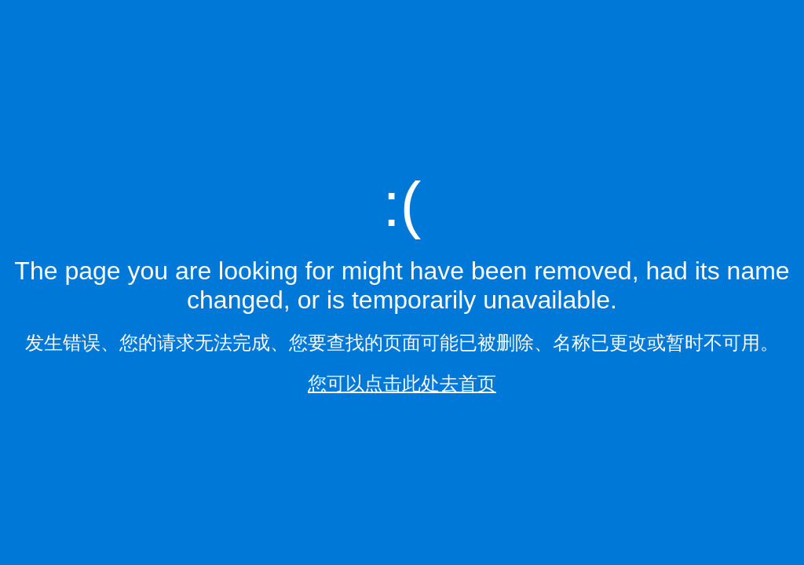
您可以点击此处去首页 (402, 383)
